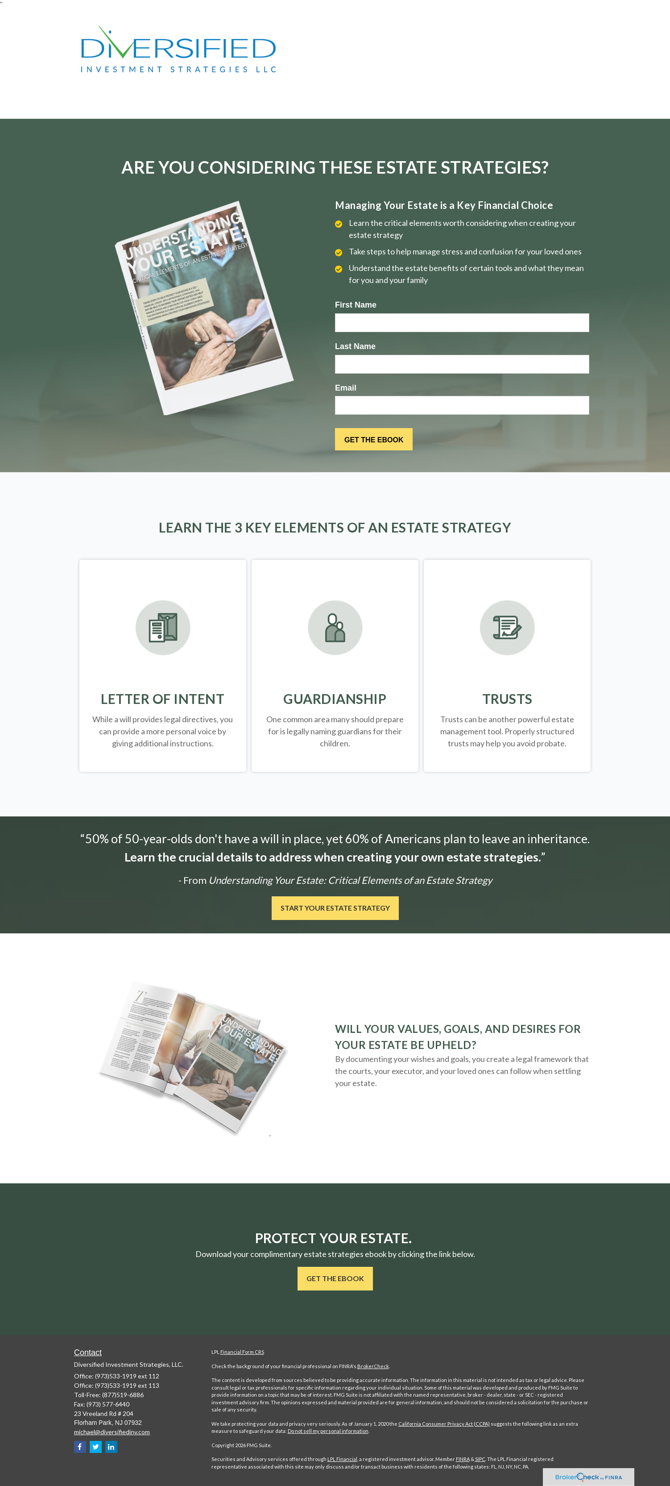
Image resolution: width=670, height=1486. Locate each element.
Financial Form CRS (242, 1352)
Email (345, 387)
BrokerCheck (373, 1366)
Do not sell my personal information (328, 1431)
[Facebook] (80, 1447)
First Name (355, 304)
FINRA (463, 1459)
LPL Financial (342, 1459)
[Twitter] (96, 1447)
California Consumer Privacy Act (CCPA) (444, 1424)
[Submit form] (374, 439)
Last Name (355, 346)
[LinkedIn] (111, 1447)
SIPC (480, 1459)
